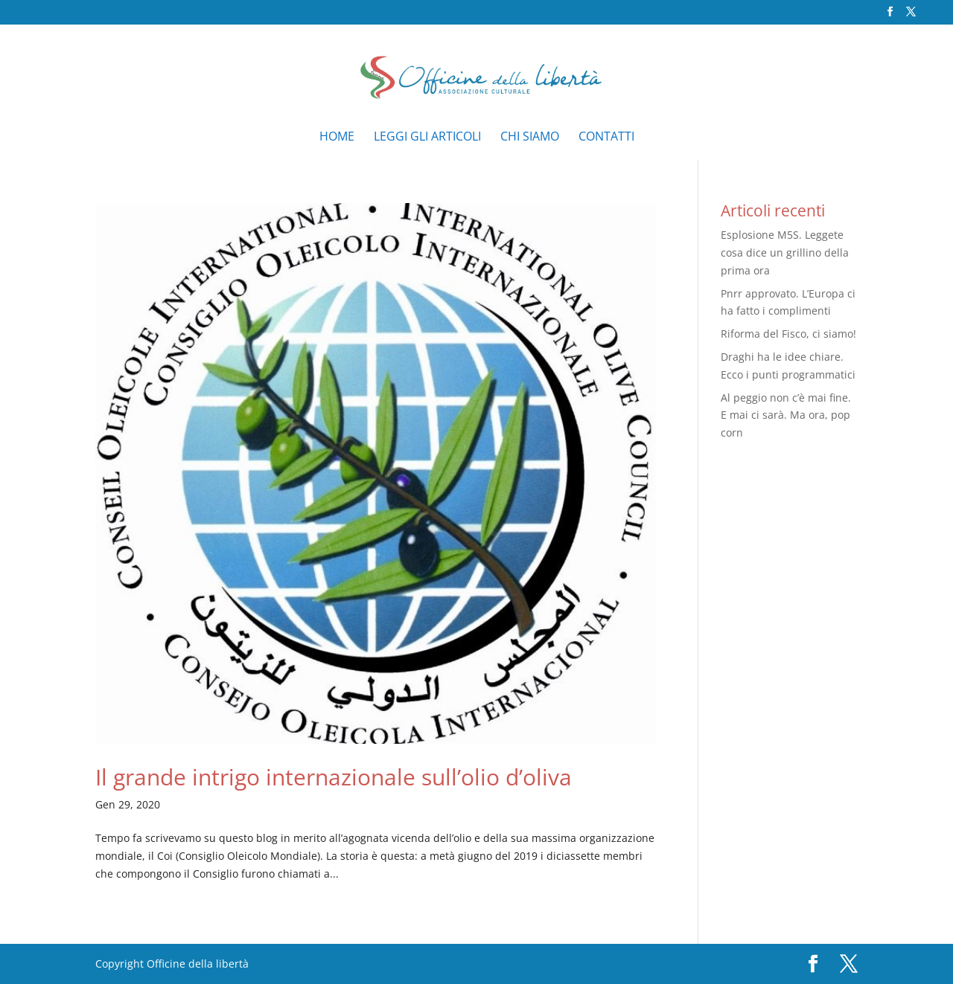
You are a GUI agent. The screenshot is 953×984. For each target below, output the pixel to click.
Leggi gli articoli (427, 137)
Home (336, 137)
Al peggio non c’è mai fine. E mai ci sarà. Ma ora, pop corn (786, 415)
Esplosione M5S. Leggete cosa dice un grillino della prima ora (785, 252)
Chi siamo (529, 137)
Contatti (606, 137)
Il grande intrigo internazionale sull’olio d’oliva (333, 777)
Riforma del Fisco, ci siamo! (788, 334)
